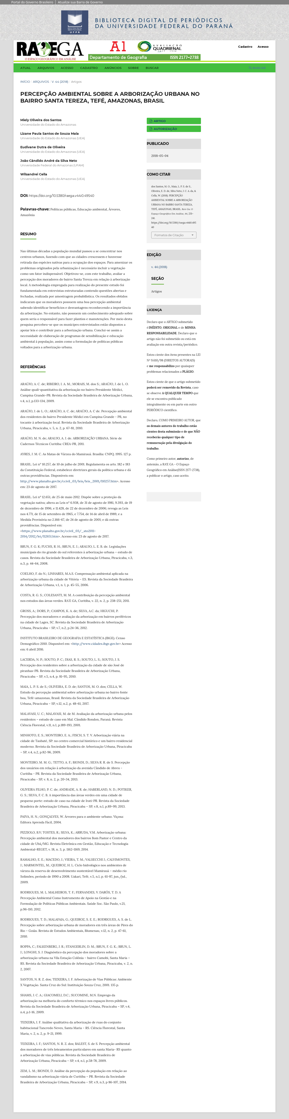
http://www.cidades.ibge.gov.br (95, 644)
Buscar (152, 68)
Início (25, 81)
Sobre (133, 68)
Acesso (67, 68)
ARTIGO (159, 121)
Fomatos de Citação (169, 235)
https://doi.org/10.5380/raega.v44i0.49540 (61, 196)
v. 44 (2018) (60, 81)
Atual (25, 68)
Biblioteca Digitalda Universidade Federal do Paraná (164, 23)
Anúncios (113, 68)
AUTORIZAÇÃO (165, 129)
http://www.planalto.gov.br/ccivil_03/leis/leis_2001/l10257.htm (68, 481)
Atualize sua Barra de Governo (80, 2)
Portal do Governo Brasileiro (32, 2)
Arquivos (45, 68)
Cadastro (89, 68)
